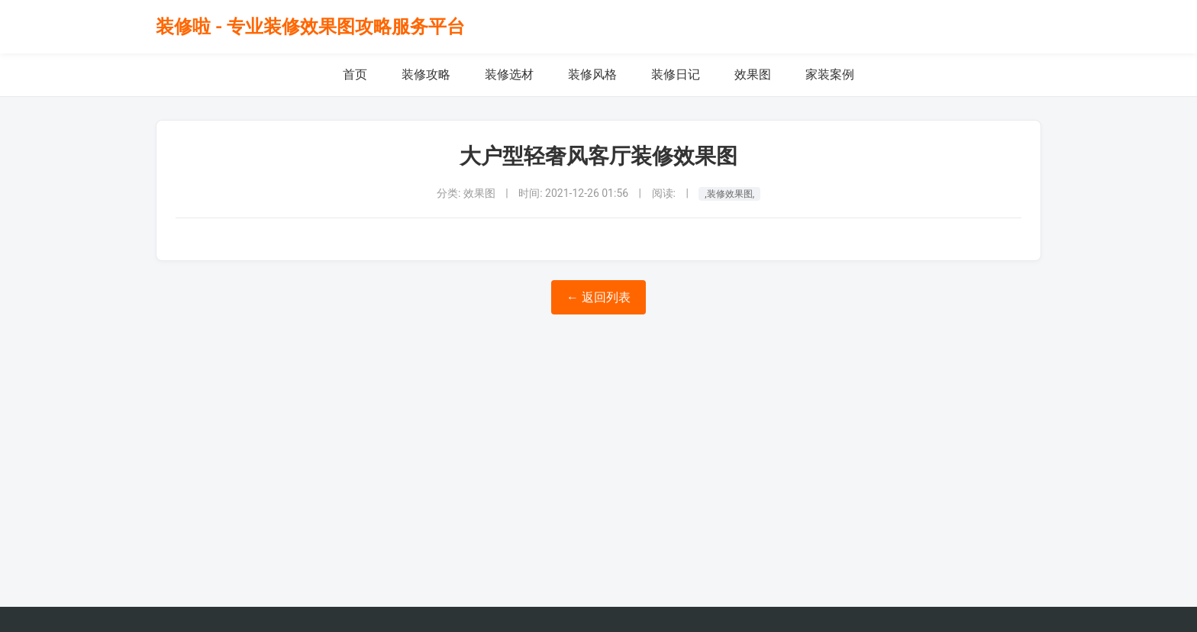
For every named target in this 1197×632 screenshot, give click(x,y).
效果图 (752, 74)
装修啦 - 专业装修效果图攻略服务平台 (310, 26)
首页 (355, 74)
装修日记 (675, 74)
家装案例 (829, 74)
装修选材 (509, 74)
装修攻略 (426, 74)
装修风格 (592, 74)
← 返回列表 (598, 297)
